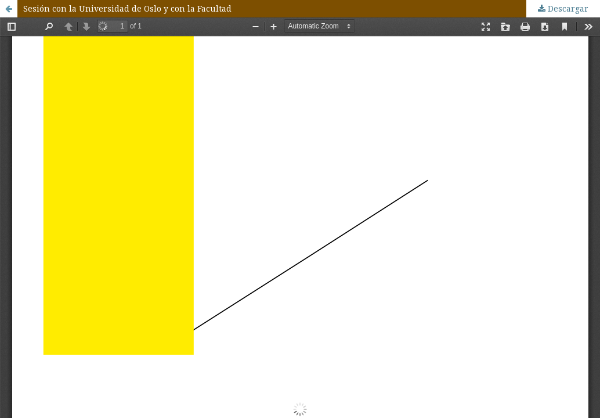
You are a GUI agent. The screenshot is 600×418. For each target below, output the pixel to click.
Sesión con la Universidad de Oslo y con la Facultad (127, 8)
